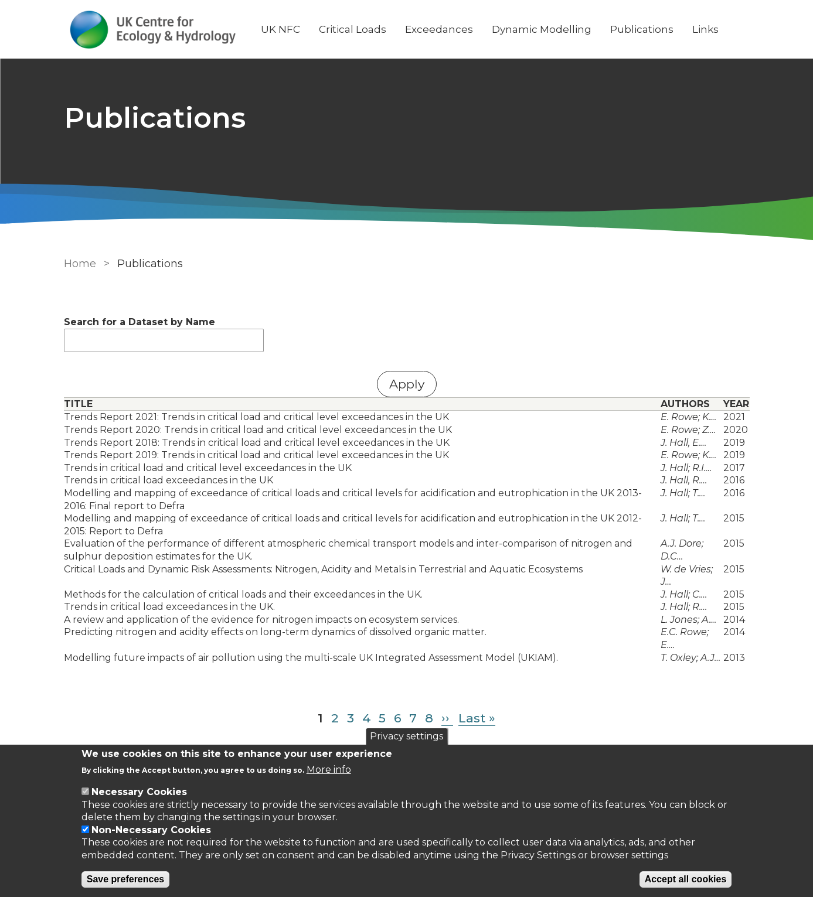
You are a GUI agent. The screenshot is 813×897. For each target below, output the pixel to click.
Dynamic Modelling (541, 29)
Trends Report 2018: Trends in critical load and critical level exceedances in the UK (257, 442)
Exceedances (439, 29)
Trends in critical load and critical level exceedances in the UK (208, 467)
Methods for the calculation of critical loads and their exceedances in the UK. (243, 594)
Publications (641, 29)
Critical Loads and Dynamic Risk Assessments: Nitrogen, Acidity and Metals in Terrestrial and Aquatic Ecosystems (323, 569)
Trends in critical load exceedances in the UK (168, 480)
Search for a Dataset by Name (139, 322)
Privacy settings (406, 736)
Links (705, 29)
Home (80, 263)
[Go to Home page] (153, 29)
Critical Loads (352, 29)
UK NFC (280, 29)
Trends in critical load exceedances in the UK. (169, 606)
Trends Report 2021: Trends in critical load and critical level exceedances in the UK (256, 416)
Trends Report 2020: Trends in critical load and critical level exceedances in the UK (258, 429)
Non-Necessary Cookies (151, 829)
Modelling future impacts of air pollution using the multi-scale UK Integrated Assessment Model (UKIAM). (311, 657)
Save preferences (126, 879)
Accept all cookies (686, 879)
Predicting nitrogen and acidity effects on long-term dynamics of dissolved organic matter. (275, 631)
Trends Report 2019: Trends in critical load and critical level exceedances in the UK (256, 455)
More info (329, 769)
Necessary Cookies (139, 791)
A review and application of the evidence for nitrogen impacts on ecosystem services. (261, 619)
